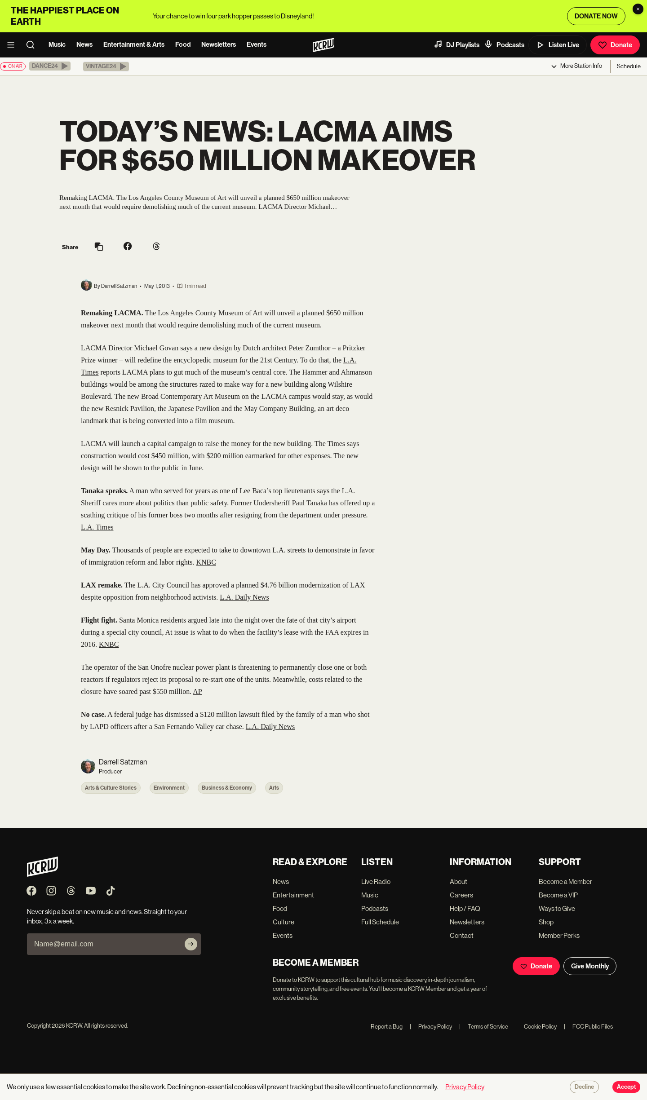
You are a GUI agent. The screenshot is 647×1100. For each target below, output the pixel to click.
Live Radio (375, 881)
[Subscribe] (191, 944)
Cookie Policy (536, 1026)
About (458, 881)
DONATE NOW (596, 16)
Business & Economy (227, 788)
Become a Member (565, 881)
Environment (169, 788)
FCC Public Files (588, 1026)
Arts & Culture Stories (111, 788)
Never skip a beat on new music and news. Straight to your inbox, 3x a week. (107, 916)
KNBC (206, 562)
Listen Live (557, 44)
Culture (283, 922)
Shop (546, 922)
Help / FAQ (465, 908)
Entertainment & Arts (133, 44)
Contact (462, 935)
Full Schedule (380, 922)
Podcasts (504, 44)
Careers (461, 895)
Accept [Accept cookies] (626, 1087)
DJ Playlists (456, 44)
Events (256, 44)
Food (183, 44)
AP (197, 691)
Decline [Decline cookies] (584, 1087)
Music (57, 44)
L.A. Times (97, 527)
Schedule (629, 66)
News (84, 44)
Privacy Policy (431, 1026)
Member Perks (559, 935)
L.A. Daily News (244, 597)
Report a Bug (387, 1026)
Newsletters (218, 44)
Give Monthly (590, 966)
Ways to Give (557, 908)
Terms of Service (483, 1026)
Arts (274, 788)
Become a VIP (558, 895)
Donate (615, 44)
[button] (50, 66)
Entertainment (293, 895)
